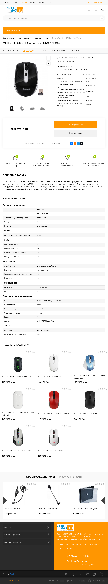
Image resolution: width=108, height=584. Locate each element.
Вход (90, 2)
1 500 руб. (90, 383)
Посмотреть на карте (65, 548)
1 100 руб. (54, 420)
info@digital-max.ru (82, 561)
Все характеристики (90, 74)
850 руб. (90, 420)
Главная (6, 3)
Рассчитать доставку (34, 143)
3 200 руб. (18, 457)
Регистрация (98, 2)
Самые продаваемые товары (40, 477)
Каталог (24, 3)
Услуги (32, 3)
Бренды (41, 3)
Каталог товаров (54, 30)
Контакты (50, 3)
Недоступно (57, 143)
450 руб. (10, 514)
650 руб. (54, 383)
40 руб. (78, 514)
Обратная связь (11, 581)
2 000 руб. (18, 383)
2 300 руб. (18, 420)
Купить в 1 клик (75, 133)
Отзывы (15, 3)
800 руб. (44, 514)
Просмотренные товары (70, 477)
